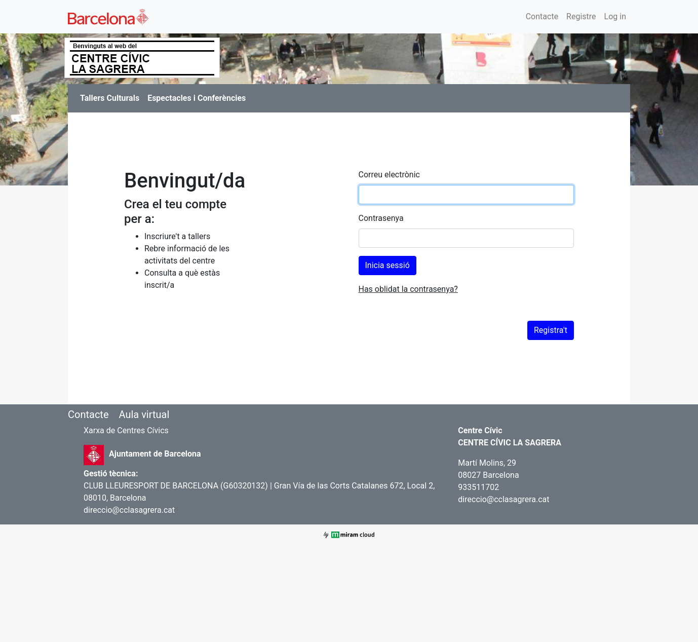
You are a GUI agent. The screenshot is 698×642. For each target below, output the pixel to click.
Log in (615, 16)
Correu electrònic (389, 174)
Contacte (542, 16)
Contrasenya (381, 218)
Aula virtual (144, 414)
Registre (581, 16)
